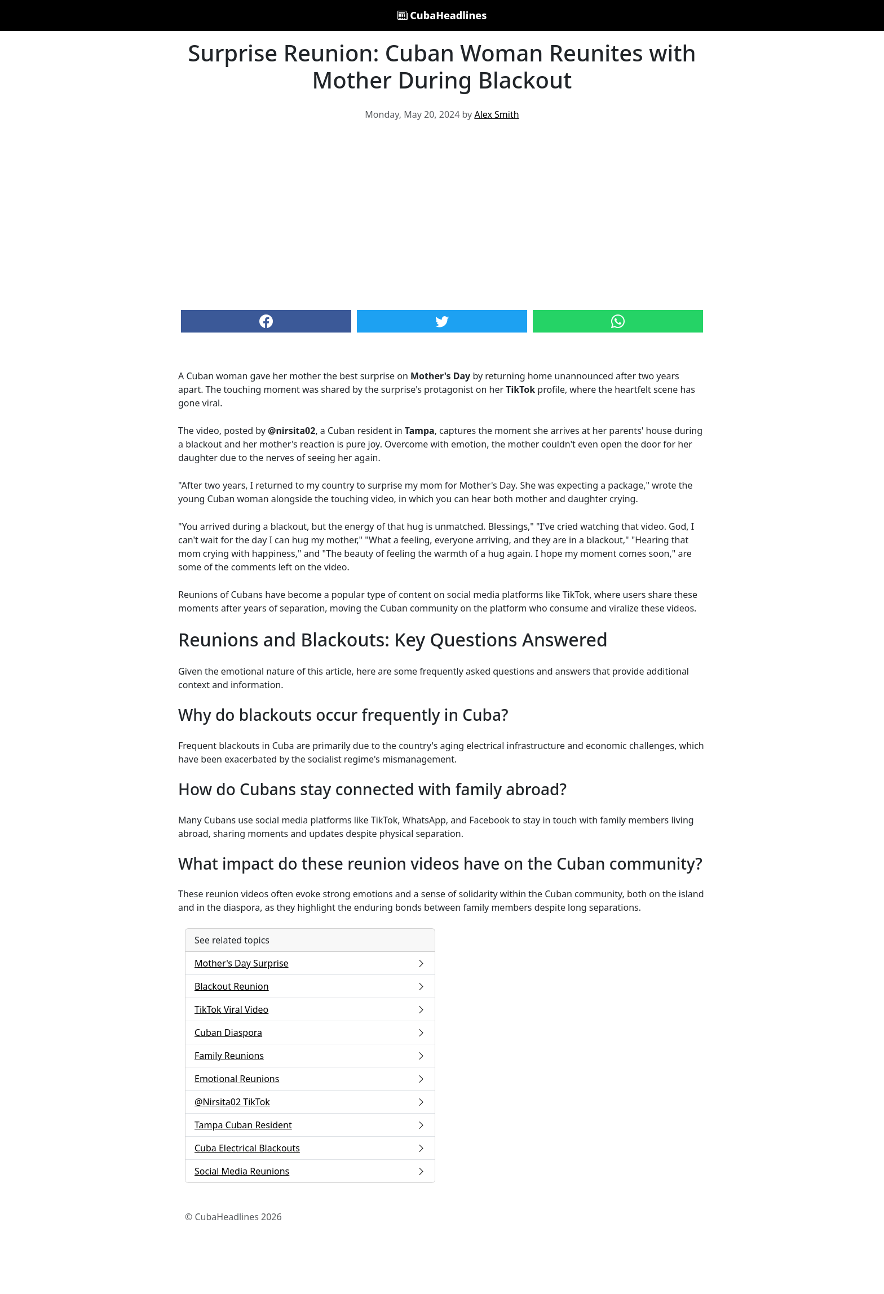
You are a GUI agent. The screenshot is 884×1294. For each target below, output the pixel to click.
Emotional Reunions (310, 1078)
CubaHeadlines (442, 15)
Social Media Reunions (310, 1171)
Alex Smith (496, 114)
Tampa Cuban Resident (310, 1125)
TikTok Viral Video (310, 1009)
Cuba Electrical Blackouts (310, 1148)
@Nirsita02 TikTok (310, 1102)
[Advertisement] (442, 214)
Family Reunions (310, 1055)
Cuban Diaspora (310, 1032)
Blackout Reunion (310, 986)
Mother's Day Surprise (310, 963)
